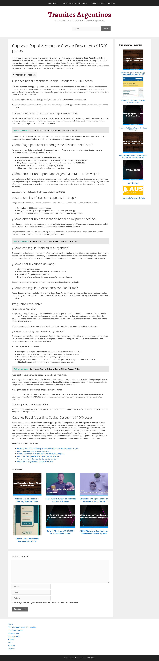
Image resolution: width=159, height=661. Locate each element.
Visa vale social (14, 636)
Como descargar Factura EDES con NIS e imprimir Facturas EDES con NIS (133, 156)
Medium (11, 645)
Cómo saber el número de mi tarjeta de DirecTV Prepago (60, 500)
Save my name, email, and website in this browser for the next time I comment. (46, 603)
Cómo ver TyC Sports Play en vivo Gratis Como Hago (133, 129)
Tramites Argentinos (79, 15)
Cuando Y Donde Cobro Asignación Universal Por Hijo (133, 101)
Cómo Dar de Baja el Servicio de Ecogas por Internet (38, 456)
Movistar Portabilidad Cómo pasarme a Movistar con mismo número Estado (47, 448)
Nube (10, 642)
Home (10, 624)
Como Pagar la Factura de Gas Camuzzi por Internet (38, 459)
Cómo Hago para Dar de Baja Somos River (34, 451)
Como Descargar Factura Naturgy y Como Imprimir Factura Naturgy (133, 74)
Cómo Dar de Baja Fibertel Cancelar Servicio (35, 461)
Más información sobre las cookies (74, 3)
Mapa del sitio (53, 3)
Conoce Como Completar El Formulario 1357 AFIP (27, 540)
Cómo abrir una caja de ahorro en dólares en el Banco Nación (94, 500)
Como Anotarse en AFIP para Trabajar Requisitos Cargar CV (41, 453)
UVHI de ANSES (133, 183)
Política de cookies (97, 3)
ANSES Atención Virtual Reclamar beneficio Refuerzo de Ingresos (94, 532)
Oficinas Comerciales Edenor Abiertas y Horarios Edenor (27, 500)
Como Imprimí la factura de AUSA (133, 198)
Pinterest (11, 639)
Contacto (111, 3)
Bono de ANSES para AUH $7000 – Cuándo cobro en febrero (61, 532)
